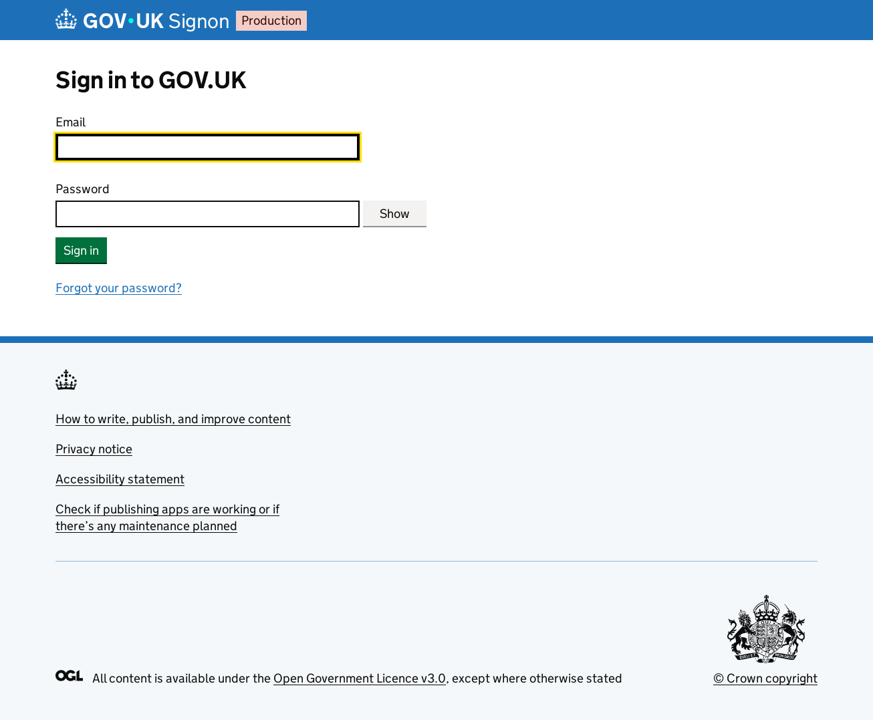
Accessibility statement (119, 479)
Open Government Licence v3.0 (359, 678)
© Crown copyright (765, 678)
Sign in (81, 250)
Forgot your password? (118, 287)
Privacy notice (93, 449)
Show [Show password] (395, 213)
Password (82, 189)
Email (70, 122)
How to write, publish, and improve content (173, 419)
